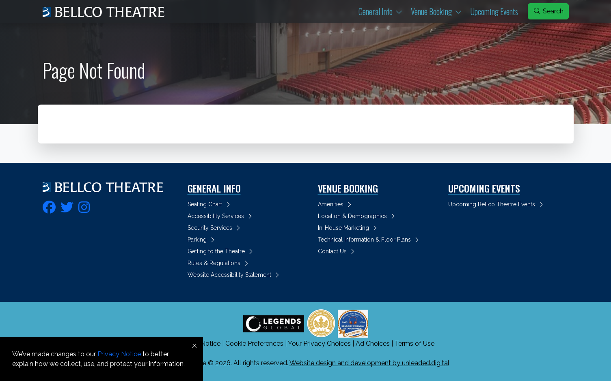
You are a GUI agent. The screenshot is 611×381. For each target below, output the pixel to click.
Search (548, 11)
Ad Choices (373, 343)
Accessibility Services (221, 216)
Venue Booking (439, 11)
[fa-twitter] (66, 206)
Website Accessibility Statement (235, 275)
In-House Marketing (349, 228)
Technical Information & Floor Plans (369, 239)
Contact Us (337, 251)
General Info (383, 11)
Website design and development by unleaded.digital (369, 363)
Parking (202, 239)
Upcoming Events (494, 11)
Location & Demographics (357, 216)
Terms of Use (414, 343)
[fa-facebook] (49, 206)
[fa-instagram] (84, 206)
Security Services (215, 228)
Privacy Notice (119, 354)
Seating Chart (210, 204)
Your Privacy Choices (319, 343)
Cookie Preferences (254, 343)
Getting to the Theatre (221, 251)
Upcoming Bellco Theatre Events (497, 204)
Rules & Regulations (219, 263)
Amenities (336, 204)
